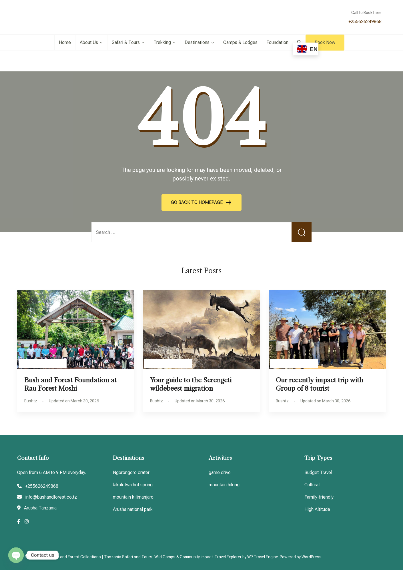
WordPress (312, 557)
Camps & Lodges (240, 42)
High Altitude (317, 509)
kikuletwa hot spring (133, 484)
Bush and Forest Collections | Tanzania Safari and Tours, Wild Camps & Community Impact (131, 557)
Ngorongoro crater (131, 472)
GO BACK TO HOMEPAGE (197, 202)
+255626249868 (365, 21)
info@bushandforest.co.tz (51, 497)
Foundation (277, 42)
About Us (89, 42)
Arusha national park (133, 509)
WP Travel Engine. (263, 557)
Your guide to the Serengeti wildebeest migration (191, 384)
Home (65, 42)
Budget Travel (318, 472)
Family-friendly (319, 497)
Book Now (325, 42)
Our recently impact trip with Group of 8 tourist (319, 384)
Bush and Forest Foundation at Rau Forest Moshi (70, 384)
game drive (220, 472)
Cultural (312, 484)
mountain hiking (224, 484)
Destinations (197, 42)
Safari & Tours (126, 42)
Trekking (162, 42)
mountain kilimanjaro (133, 497)
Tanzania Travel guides (42, 363)
